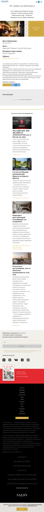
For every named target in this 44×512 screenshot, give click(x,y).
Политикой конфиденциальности (16, 351)
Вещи (22, 397)
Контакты (22, 470)
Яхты (22, 404)
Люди (22, 399)
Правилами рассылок (29, 351)
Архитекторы (22, 394)
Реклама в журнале (22, 466)
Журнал (22, 411)
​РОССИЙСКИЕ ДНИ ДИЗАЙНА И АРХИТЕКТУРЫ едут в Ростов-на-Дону (22, 134)
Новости (22, 387)
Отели (22, 406)
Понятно (22, 509)
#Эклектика (17, 247)
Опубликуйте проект (22, 417)
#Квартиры (25, 245)
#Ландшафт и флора (20, 198)
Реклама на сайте (22, 462)
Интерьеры (22, 390)
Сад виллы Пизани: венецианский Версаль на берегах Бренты (21, 175)
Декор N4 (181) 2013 (11, 58)
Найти (36, 2)
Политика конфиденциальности (22, 484)
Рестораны (22, 408)
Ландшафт (22, 392)
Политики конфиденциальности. (29, 505)
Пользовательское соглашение (22, 479)
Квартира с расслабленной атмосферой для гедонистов (19, 218)
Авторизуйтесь (15, 99)
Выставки (22, 401)
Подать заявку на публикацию (22, 475)
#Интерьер (17, 245)
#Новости (16, 154)
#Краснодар (17, 249)
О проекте (22, 457)
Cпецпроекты (22, 413)
